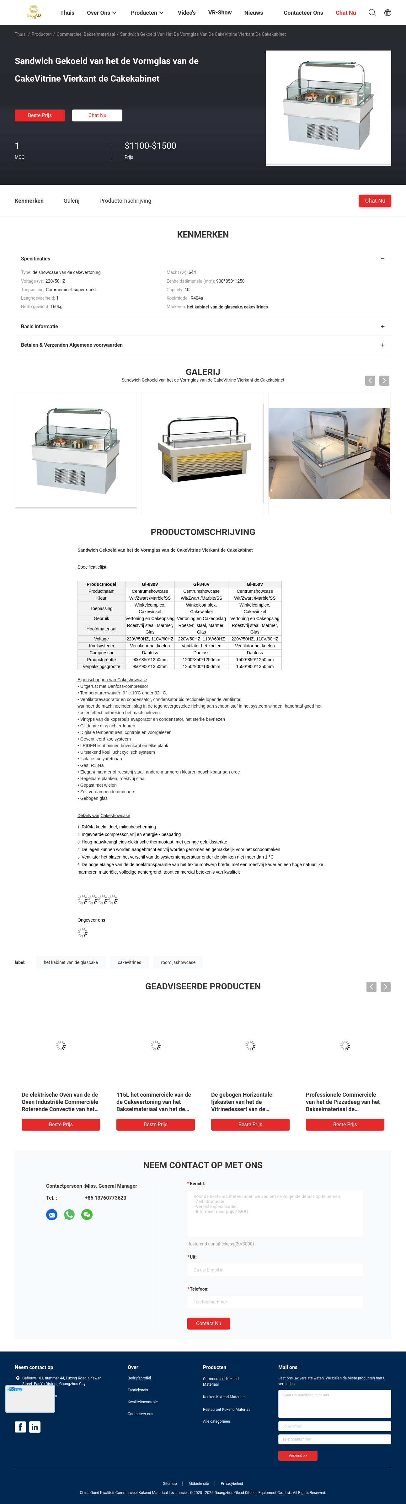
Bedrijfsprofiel (139, 1378)
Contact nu (208, 1323)
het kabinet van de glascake (71, 962)
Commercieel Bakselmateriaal (86, 34)
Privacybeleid (232, 1483)
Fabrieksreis (138, 1390)
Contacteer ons (140, 1414)
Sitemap (170, 1483)
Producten (42, 34)
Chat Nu (97, 115)
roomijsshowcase (178, 962)
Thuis (20, 34)
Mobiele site (199, 1483)
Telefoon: (199, 1289)
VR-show (220, 12)
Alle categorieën (216, 1421)
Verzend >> (298, 1455)
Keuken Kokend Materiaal (224, 1397)
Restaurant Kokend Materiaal (227, 1409)
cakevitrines (129, 962)
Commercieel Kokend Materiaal (221, 1382)
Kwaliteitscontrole (143, 1402)
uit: (193, 1257)
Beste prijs (40, 115)
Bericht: (197, 1183)
